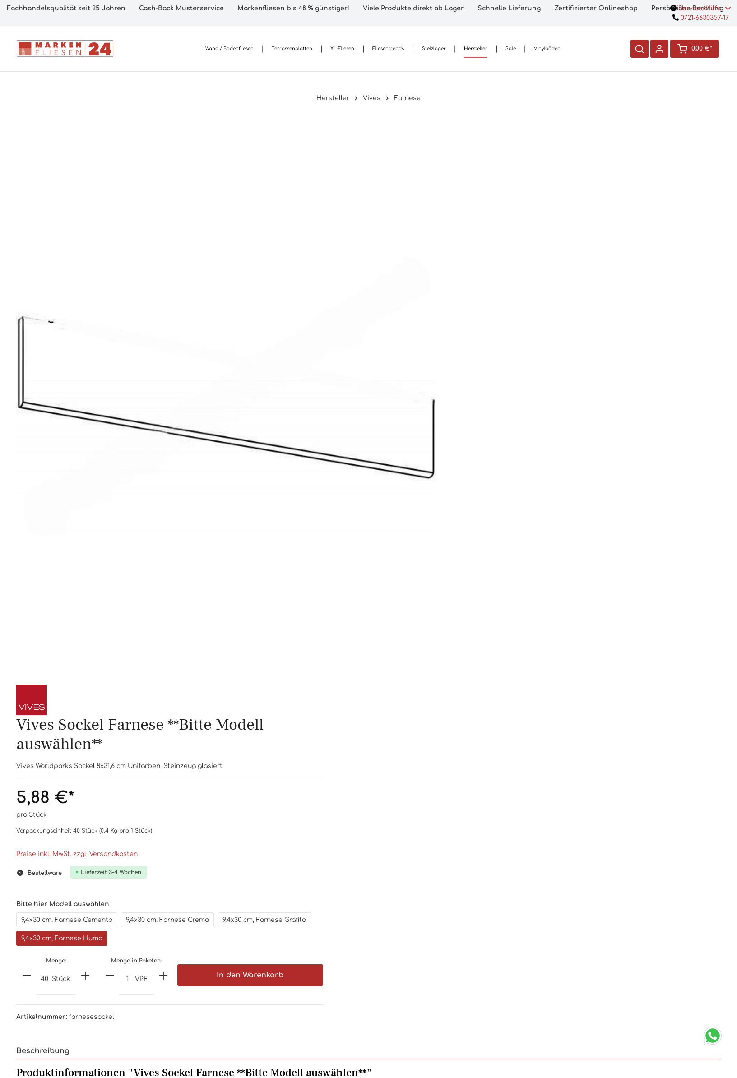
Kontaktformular (184, 998)
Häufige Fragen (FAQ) (307, 936)
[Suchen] (639, 49)
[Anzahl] (466, 413)
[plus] (506, 408)
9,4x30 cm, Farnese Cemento (488, 352)
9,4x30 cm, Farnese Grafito (484, 371)
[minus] (448, 408)
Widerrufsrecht (430, 979)
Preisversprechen (307, 965)
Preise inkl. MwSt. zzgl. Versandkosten (498, 286)
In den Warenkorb (659, 409)
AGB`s (430, 965)
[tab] (368, 688)
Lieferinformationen (430, 951)
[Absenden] (589, 969)
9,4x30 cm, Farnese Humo (580, 371)
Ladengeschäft (307, 951)
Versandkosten (430, 922)
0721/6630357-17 (184, 948)
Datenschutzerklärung (430, 994)
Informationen (430, 897)
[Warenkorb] (694, 49)
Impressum (430, 1008)
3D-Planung (306, 979)
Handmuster (307, 922)
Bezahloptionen (430, 936)
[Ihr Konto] (658, 49)
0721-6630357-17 (700, 17)
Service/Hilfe (700, 8)
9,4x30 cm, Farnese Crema (588, 352)
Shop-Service (307, 897)
